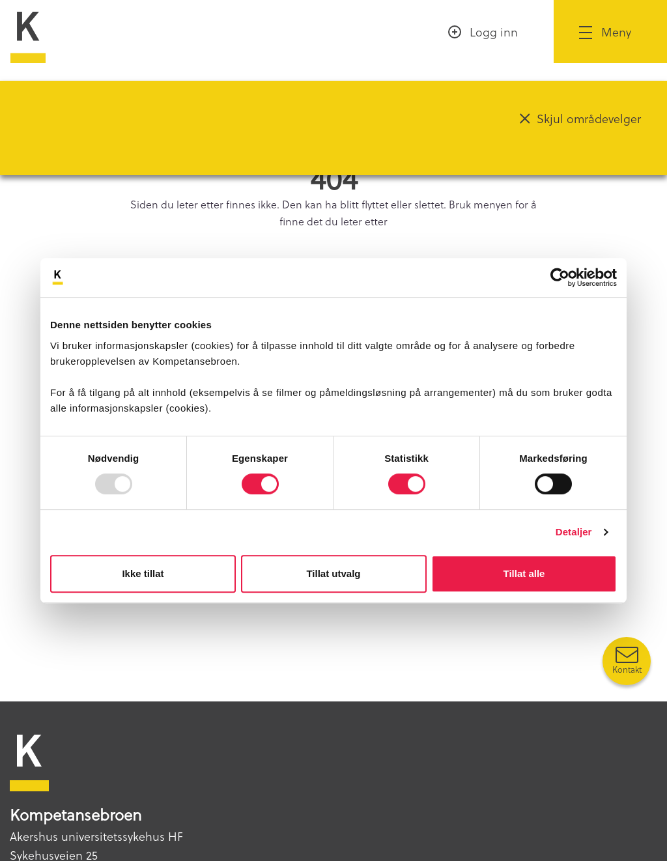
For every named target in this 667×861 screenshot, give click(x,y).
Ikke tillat (142, 573)
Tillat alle (524, 573)
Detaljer (574, 531)
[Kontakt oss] (627, 661)
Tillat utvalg (333, 573)
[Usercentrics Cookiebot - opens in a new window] (560, 277)
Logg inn (494, 31)
